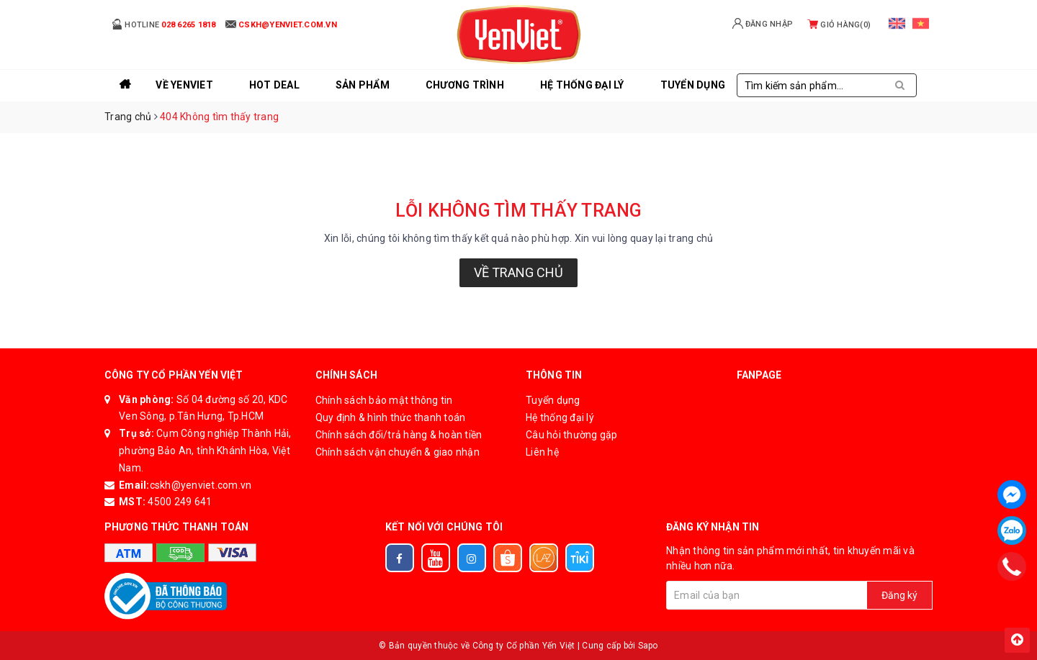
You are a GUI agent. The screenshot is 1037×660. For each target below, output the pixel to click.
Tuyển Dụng (693, 85)
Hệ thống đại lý (582, 85)
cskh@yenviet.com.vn (201, 485)
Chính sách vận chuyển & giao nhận (397, 452)
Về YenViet (184, 85)
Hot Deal (274, 85)
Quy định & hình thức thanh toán (390, 417)
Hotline (164, 24)
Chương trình (465, 85)
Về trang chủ (518, 272)
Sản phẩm (363, 85)
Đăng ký (899, 595)
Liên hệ (542, 452)
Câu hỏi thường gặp (572, 434)
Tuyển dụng (553, 400)
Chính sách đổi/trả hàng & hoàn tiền (398, 434)
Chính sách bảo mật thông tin (384, 400)
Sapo (648, 646)
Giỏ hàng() (839, 25)
